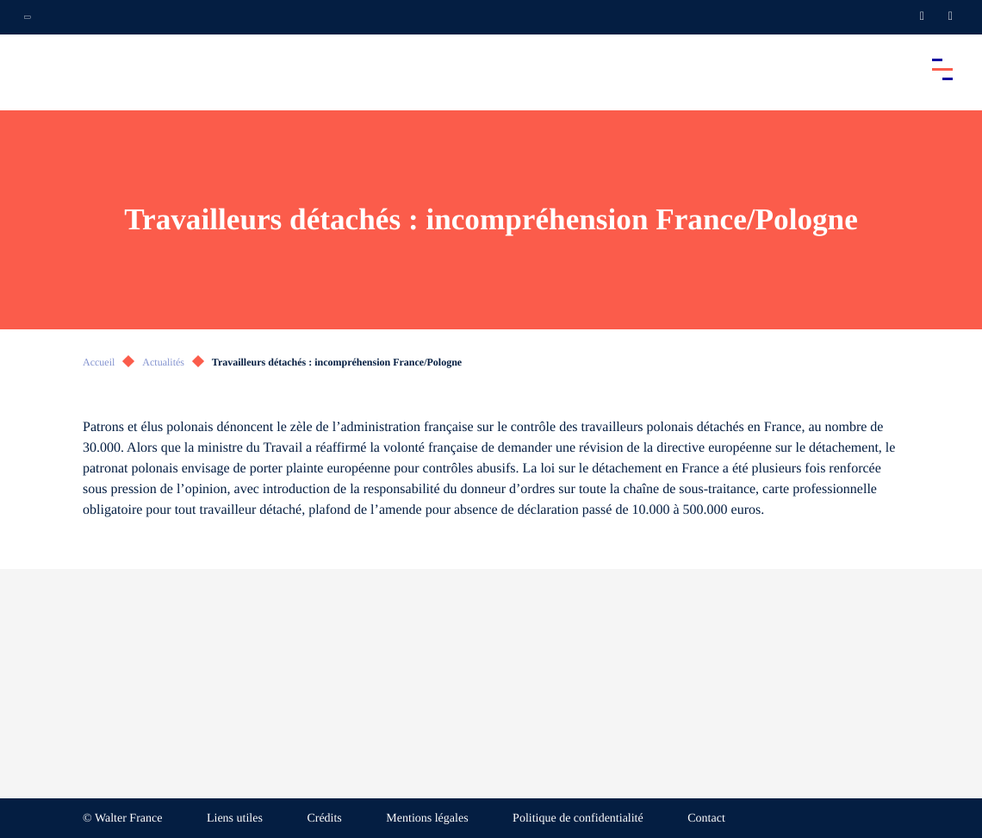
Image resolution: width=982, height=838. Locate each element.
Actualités (163, 362)
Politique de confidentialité (578, 818)
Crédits (324, 818)
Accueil (99, 362)
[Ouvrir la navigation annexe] (27, 17)
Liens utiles (235, 818)
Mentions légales (427, 818)
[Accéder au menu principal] (942, 69)
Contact (706, 818)
